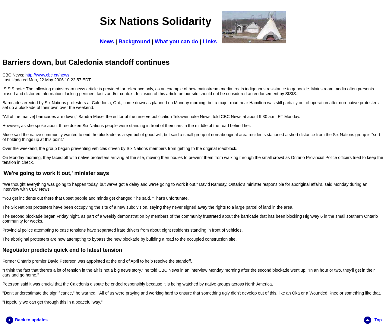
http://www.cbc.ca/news (47, 75)
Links (210, 42)
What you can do (176, 42)
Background (134, 42)
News (107, 42)
